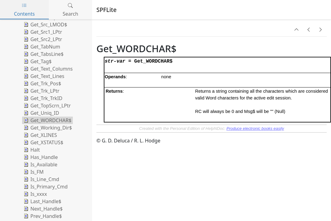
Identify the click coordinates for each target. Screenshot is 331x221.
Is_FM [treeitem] (33, 172)
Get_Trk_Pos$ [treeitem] (41, 83)
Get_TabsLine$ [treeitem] (43, 54)
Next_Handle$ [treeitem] (42, 208)
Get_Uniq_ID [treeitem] (40, 113)
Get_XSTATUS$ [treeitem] (42, 142)
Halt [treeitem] (31, 149)
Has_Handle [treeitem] (40, 157)
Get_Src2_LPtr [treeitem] (42, 39)
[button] (296, 29)
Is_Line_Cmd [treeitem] (40, 179)
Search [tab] (70, 9)
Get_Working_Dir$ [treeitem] (47, 127)
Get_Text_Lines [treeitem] (43, 76)
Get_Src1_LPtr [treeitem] (42, 32)
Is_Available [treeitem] (39, 164)
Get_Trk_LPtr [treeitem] (40, 91)
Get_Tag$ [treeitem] (37, 61)
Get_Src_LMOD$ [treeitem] (44, 24)
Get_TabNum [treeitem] (41, 46)
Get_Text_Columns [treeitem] (47, 68)
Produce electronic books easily (255, 128)
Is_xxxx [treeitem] (34, 194)
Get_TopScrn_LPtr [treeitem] (46, 105)
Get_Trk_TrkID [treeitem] (42, 98)
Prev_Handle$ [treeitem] (42, 216)
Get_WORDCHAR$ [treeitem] (47, 120)
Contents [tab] (24, 9)
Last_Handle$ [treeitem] (41, 201)
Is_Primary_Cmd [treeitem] (45, 186)
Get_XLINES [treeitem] (39, 135)
